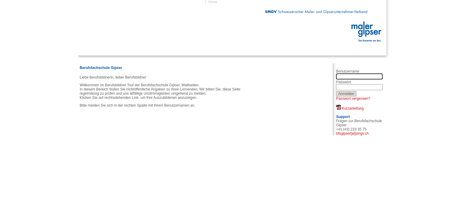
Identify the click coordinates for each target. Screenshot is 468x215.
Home (212, 2)
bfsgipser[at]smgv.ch (352, 133)
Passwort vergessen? (353, 98)
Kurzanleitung (350, 108)
